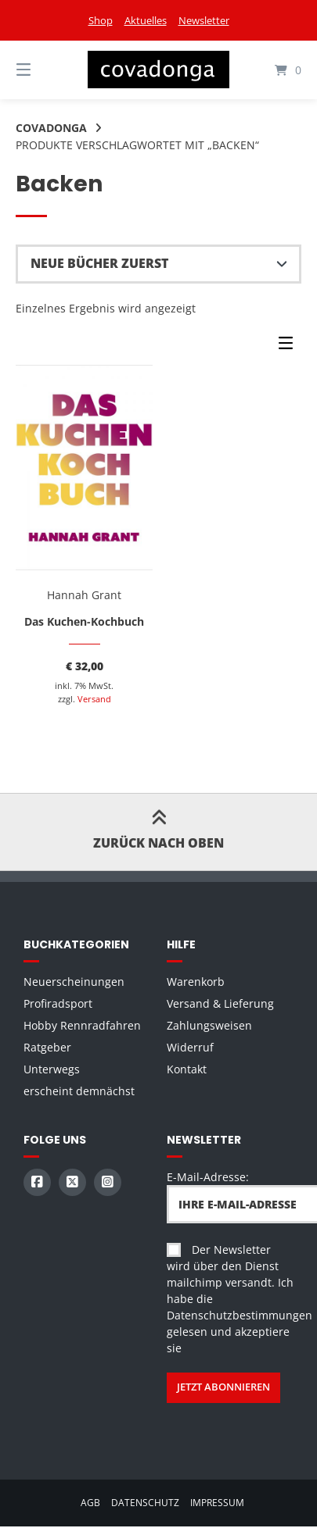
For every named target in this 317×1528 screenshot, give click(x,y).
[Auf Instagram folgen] (107, 1182)
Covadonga (51, 127)
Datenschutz (145, 1502)
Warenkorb (196, 981)
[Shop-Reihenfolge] (158, 264)
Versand (94, 699)
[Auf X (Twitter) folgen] (72, 1182)
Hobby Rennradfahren (82, 1025)
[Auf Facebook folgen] (37, 1182)
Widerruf (190, 1047)
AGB (90, 1502)
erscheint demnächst (79, 1091)
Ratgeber (47, 1047)
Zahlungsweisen (209, 1025)
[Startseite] (158, 69)
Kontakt (187, 1069)
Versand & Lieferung (220, 1003)
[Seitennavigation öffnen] (44, 70)
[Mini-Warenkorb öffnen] (272, 70)
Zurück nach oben (158, 831)
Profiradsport (57, 1003)
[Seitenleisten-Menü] (289, 346)
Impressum (217, 1502)
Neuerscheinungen (73, 981)
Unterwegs (51, 1069)
